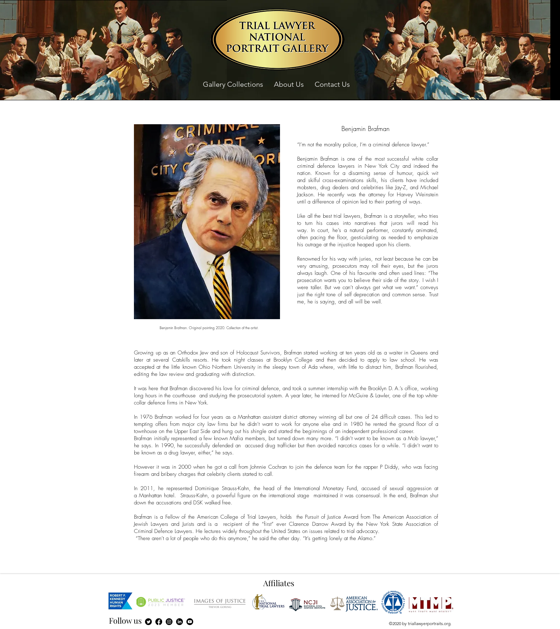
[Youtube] (189, 621)
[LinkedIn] (179, 621)
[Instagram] (169, 621)
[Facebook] (158, 621)
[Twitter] (148, 621)
